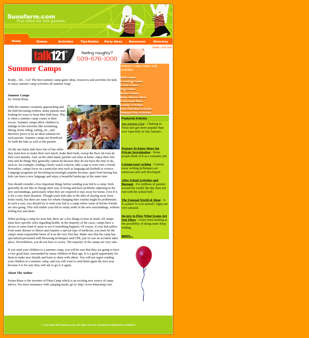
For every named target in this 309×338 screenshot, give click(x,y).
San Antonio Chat (133, 123)
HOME (156, 47)
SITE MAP (166, 47)
